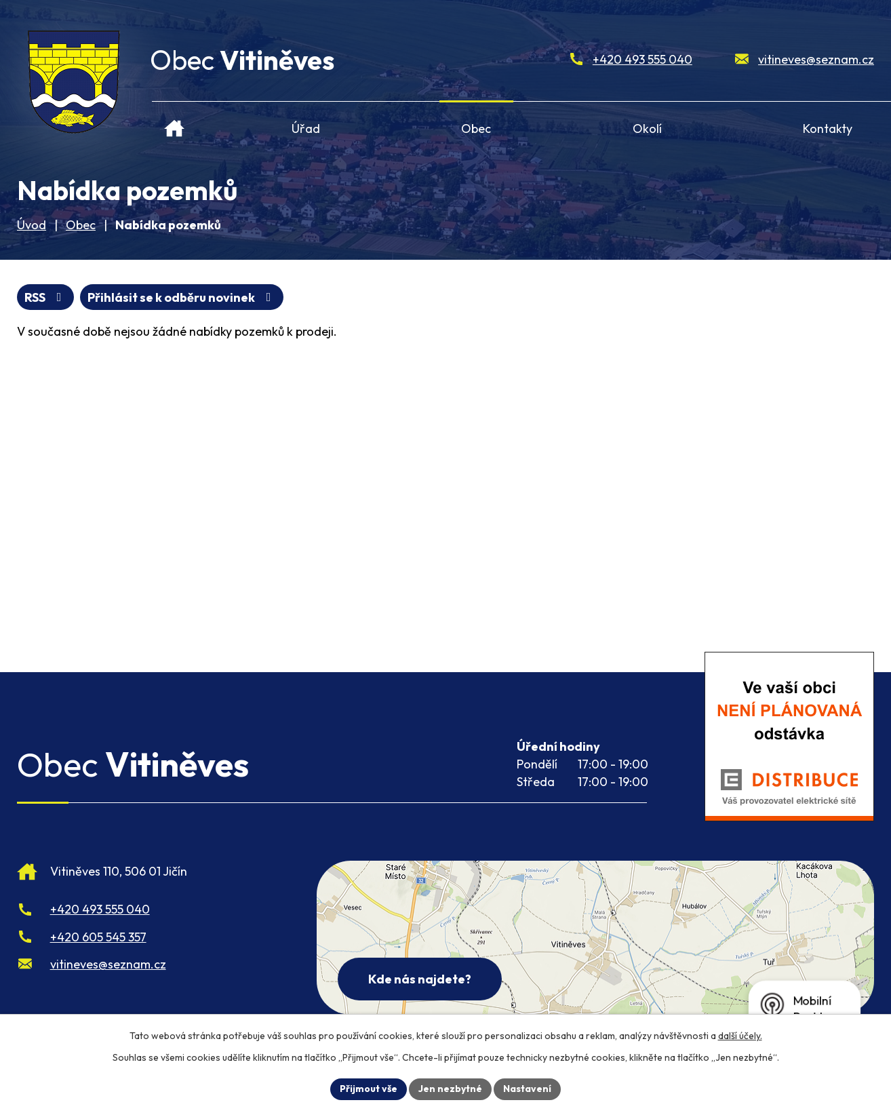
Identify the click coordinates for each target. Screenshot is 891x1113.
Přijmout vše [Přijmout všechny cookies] (368, 1088)
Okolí (647, 128)
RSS (45, 297)
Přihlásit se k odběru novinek (182, 297)
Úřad (306, 128)
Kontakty (827, 128)
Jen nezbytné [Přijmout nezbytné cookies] (450, 1088)
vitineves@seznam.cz (816, 59)
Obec (476, 128)
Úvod (175, 123)
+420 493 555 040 (642, 59)
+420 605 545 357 (98, 937)
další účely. (740, 1036)
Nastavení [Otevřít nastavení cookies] (527, 1088)
